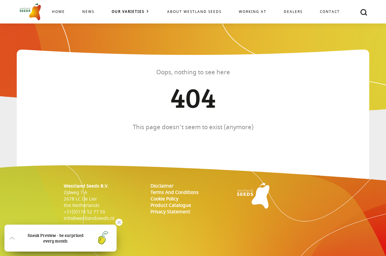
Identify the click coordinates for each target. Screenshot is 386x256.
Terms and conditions (174, 192)
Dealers (293, 11)
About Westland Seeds (194, 11)
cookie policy (164, 199)
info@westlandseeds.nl (89, 218)
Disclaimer (161, 186)
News (88, 11)
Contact (330, 11)
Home (58, 11)
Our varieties (128, 11)
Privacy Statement (170, 212)
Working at (252, 11)
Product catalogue (170, 205)
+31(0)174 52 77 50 (84, 212)
